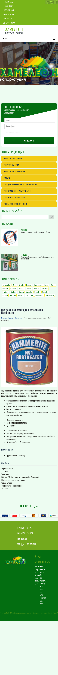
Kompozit (29, 295)
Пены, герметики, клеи (15, 204)
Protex (29, 289)
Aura (14, 285)
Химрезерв (49, 295)
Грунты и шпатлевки (14, 197)
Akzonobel (6, 285)
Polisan (36, 289)
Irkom (46, 285)
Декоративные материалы (17, 191)
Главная (21, 527)
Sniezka (45, 289)
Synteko (5, 292)
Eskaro (28, 285)
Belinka (21, 285)
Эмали (7, 178)
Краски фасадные (13, 158)
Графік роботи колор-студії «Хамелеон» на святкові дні (37, 258)
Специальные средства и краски (20, 184)
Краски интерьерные (14, 171)
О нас (29, 527)
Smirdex (45, 292)
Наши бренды (10, 279)
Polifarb (13, 289)
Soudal (5, 295)
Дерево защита (11, 165)
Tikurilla (13, 295)
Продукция (22, 538)
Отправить (29, 141)
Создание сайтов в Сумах (42, 613)
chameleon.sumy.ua (14, 31)
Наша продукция (13, 152)
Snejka (21, 292)
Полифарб (39, 295)
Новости (7, 223)
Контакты (31, 544)
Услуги (30, 533)
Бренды (20, 544)
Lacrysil (5, 289)
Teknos (20, 295)
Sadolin (13, 292)
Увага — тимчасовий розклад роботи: (35, 232)
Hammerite (38, 285)
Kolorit (53, 285)
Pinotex (21, 289)
